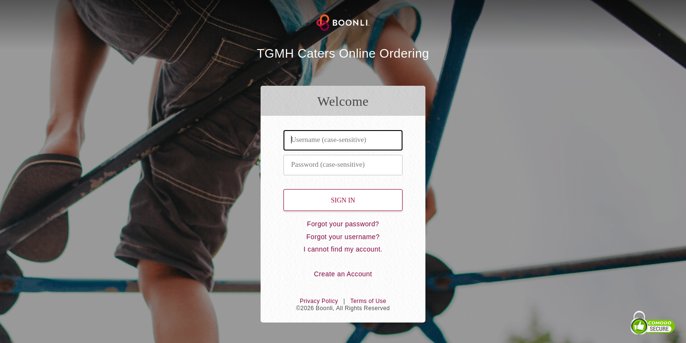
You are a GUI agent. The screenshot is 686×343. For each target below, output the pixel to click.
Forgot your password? (343, 224)
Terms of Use (368, 301)
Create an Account (343, 274)
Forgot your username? (343, 237)
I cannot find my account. (343, 249)
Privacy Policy (319, 301)
